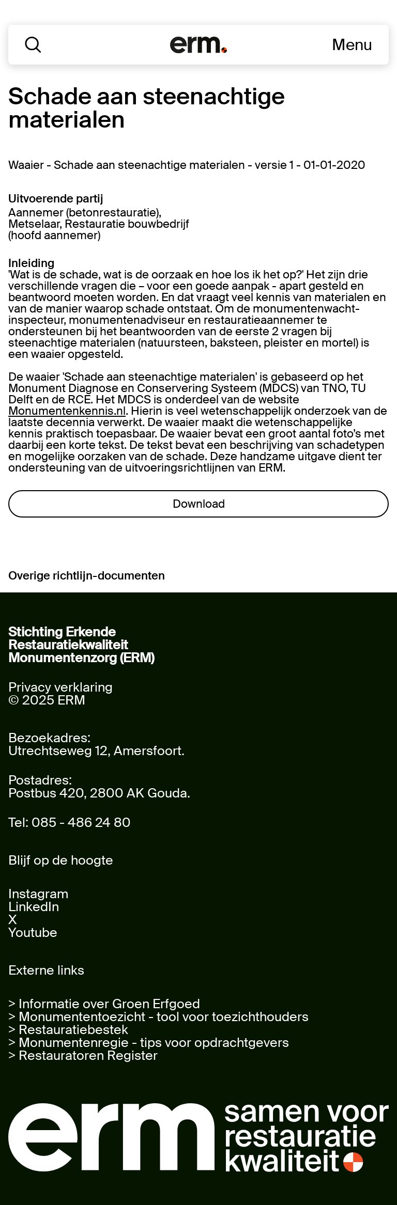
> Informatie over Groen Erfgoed (104, 1003)
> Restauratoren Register (83, 1055)
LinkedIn (33, 906)
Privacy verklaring (60, 687)
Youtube (32, 932)
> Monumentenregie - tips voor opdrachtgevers (148, 1042)
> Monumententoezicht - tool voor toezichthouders (158, 1016)
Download (199, 503)
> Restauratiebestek (68, 1029)
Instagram (38, 893)
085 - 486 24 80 (81, 822)
